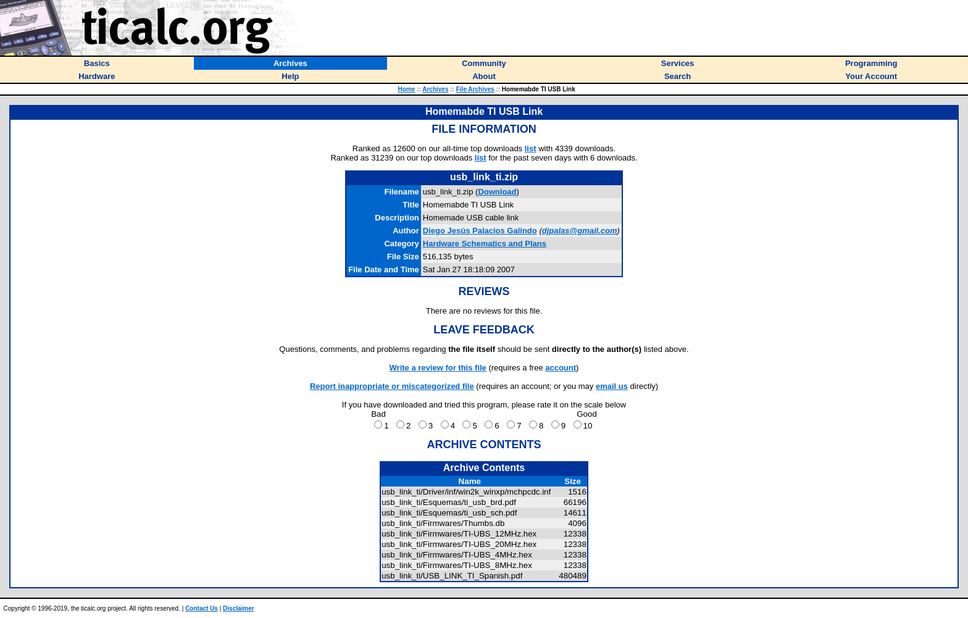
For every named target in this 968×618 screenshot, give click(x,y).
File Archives (475, 89)
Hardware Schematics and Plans (484, 243)
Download (497, 191)
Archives (435, 89)
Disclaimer (238, 608)
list (530, 148)
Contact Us (201, 608)
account (560, 367)
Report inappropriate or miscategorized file (392, 386)
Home (406, 89)
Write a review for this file (438, 367)
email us (612, 386)
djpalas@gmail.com (579, 230)
